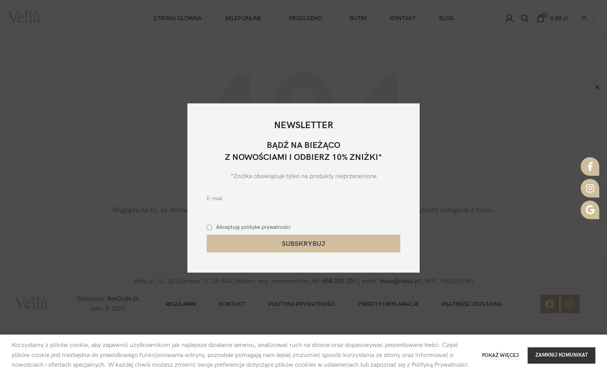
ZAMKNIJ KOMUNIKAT (561, 355)
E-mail (215, 198)
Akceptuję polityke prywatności (253, 227)
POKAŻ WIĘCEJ (501, 355)
